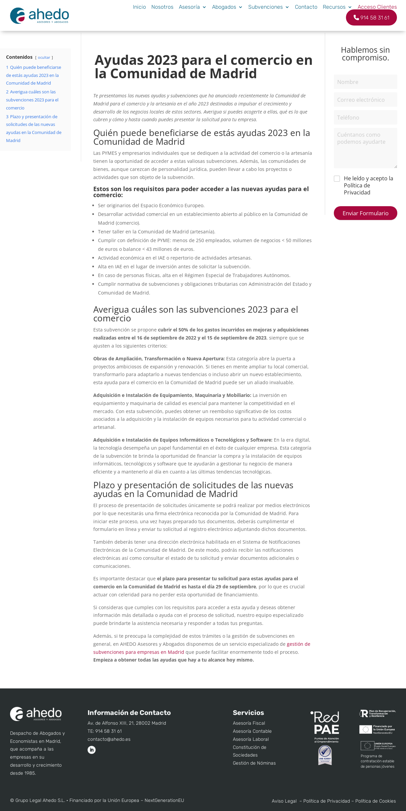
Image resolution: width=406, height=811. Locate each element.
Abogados (224, 7)
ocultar (44, 57)
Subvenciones (265, 7)
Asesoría (189, 7)
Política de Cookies (375, 801)
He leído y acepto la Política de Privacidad (368, 185)
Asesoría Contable (252, 731)
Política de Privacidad (326, 801)
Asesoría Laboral (251, 739)
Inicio (139, 7)
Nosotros (162, 7)
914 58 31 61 (371, 17)
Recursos (334, 7)
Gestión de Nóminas (254, 763)
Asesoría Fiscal (249, 723)
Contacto (306, 7)
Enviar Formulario (366, 213)
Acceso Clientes (377, 7)
